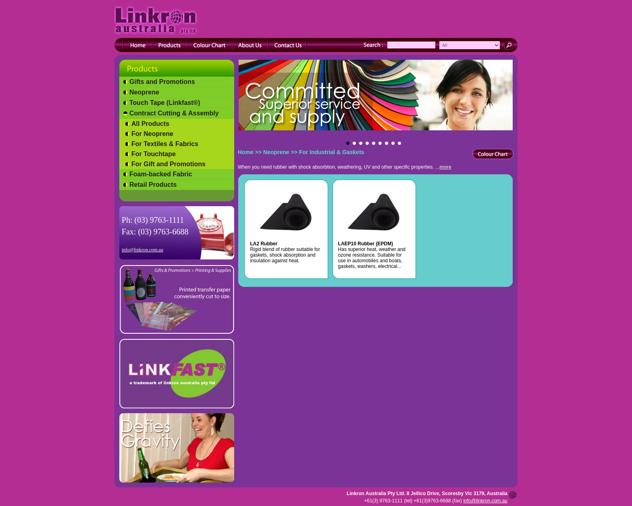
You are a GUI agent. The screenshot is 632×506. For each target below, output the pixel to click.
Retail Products (153, 184)
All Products (150, 123)
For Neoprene (152, 133)
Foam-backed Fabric (160, 174)
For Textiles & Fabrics (164, 143)
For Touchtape (153, 154)
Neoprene (144, 92)
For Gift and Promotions (168, 164)
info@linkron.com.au (142, 250)
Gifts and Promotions (162, 81)
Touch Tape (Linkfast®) (164, 102)
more (445, 167)
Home (246, 152)
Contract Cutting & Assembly (174, 113)
